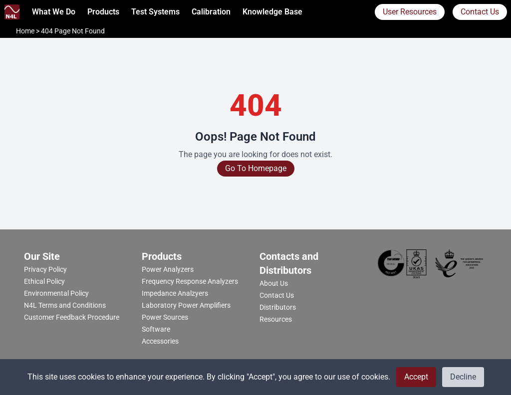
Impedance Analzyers (175, 293)
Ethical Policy (44, 281)
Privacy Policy (45, 269)
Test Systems (155, 11)
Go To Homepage (255, 168)
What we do (53, 11)
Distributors (277, 307)
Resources (275, 319)
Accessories (160, 341)
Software (156, 329)
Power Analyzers (168, 269)
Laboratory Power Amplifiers (186, 305)
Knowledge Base (272, 11)
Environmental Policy (56, 293)
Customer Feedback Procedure (71, 317)
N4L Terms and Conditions (65, 305)
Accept (416, 377)
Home (26, 31)
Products (103, 11)
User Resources (410, 11)
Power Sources (165, 317)
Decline (463, 377)
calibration (211, 11)
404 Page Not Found (73, 31)
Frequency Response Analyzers (190, 281)
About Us (273, 283)
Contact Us (480, 11)
